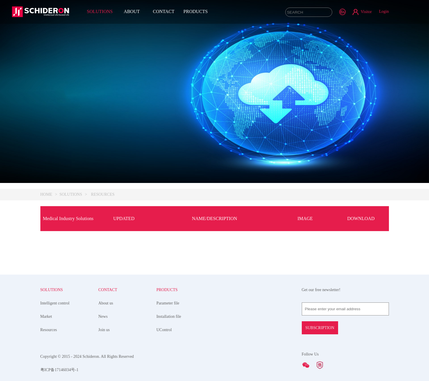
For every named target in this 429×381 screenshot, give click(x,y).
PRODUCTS (196, 11)
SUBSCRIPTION (319, 328)
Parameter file (167, 303)
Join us (104, 330)
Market (46, 316)
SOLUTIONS (100, 11)
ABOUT (132, 11)
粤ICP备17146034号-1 (59, 370)
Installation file (168, 316)
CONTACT (163, 11)
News (102, 316)
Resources (48, 330)
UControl (164, 330)
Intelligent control (55, 303)
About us (105, 303)
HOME (46, 194)
